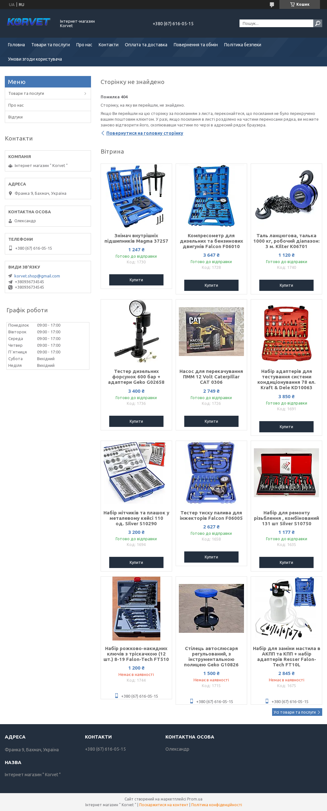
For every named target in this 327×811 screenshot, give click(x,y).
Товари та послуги (50, 44)
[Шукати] (317, 23)
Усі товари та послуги (295, 712)
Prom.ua (194, 799)
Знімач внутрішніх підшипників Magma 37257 (136, 238)
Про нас (84, 44)
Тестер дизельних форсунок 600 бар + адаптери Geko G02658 (136, 376)
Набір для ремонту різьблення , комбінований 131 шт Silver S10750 (286, 518)
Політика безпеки (242, 44)
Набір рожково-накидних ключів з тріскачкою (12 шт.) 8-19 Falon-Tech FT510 (136, 654)
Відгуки (15, 117)
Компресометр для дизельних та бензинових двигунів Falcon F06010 (211, 241)
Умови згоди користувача (35, 59)
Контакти (108, 44)
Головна (16, 44)
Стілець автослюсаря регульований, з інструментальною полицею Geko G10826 (211, 656)
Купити (136, 279)
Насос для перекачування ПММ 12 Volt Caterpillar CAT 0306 (211, 376)
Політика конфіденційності (216, 805)
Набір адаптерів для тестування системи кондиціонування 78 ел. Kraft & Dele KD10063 (286, 379)
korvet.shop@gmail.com (37, 276)
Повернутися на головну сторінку (144, 133)
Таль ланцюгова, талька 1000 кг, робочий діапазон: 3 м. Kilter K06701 (286, 241)
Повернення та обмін (196, 44)
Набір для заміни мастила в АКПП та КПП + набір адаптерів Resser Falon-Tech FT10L (286, 656)
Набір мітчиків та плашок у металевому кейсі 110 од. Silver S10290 (136, 518)
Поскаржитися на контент (163, 805)
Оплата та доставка (146, 44)
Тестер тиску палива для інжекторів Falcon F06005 (211, 515)
